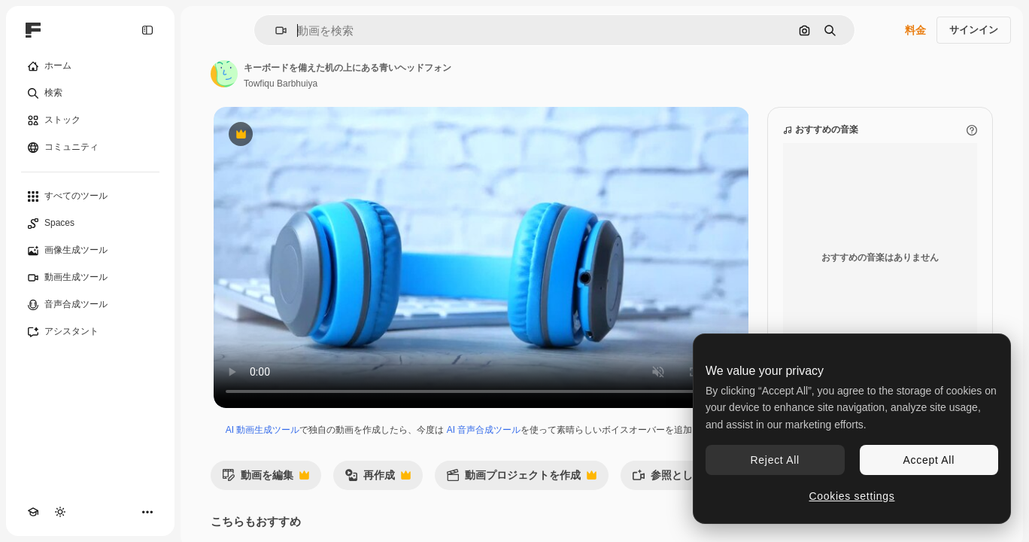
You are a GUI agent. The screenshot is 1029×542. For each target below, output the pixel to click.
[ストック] (90, 120)
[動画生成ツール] (90, 278)
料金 (915, 30)
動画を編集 (265, 479)
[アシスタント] (90, 332)
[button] (275, 30)
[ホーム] (90, 66)
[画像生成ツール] (90, 251)
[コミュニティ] (90, 148)
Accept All (929, 460)
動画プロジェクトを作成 (521, 479)
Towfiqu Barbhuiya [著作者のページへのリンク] (280, 83)
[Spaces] (90, 224)
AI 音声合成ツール (484, 430)
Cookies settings (852, 496)
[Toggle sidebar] (147, 30)
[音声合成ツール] (90, 305)
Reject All (775, 460)
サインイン (973, 29)
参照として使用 (686, 479)
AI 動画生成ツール (263, 430)
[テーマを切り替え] (60, 512)
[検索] (90, 93)
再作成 (378, 479)
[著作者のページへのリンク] (224, 73)
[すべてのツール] (90, 196)
